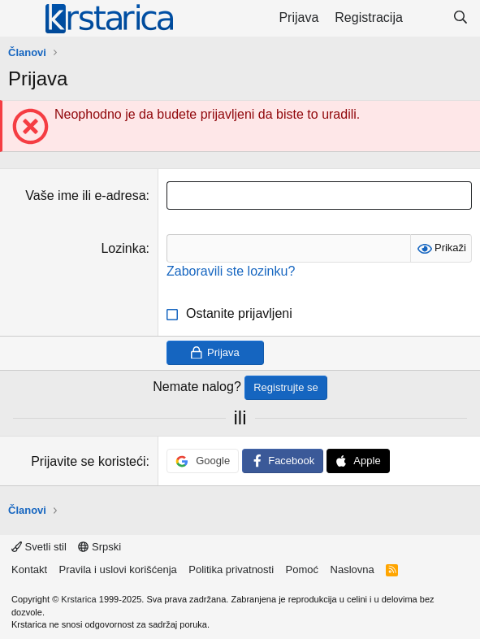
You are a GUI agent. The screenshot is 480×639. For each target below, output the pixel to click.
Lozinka (123, 248)
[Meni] (22, 18)
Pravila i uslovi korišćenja (118, 569)
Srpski (99, 547)
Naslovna (352, 569)
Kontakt (29, 569)
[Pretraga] (460, 17)
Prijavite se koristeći (88, 461)
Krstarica (78, 599)
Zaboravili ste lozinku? (230, 271)
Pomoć (302, 569)
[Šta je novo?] (427, 17)
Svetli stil (39, 547)
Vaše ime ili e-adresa (85, 195)
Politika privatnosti (231, 569)
